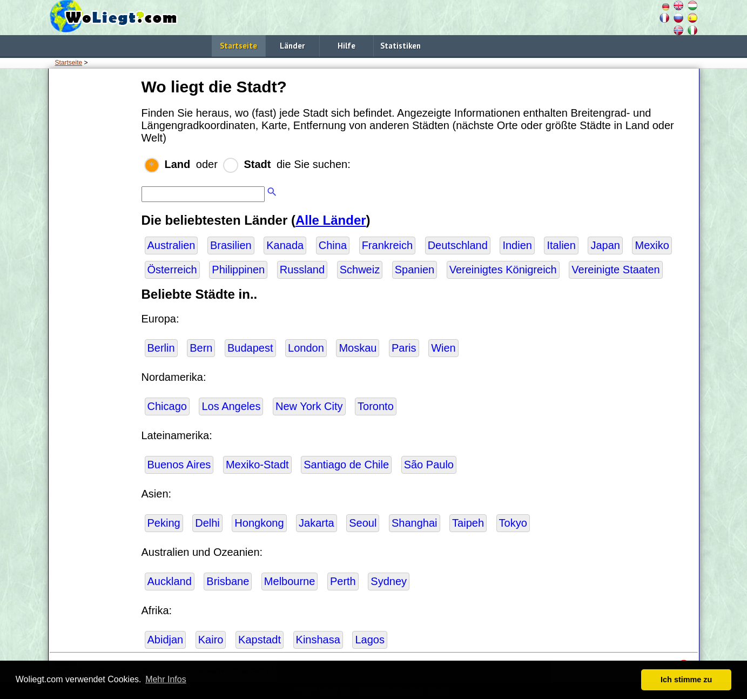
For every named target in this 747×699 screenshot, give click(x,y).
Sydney (389, 581)
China (333, 245)
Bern (201, 348)
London (306, 348)
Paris (404, 348)
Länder (292, 46)
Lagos (370, 640)
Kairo (211, 640)
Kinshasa (318, 640)
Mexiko (652, 245)
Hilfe (346, 46)
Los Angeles (230, 406)
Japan (605, 245)
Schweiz (360, 269)
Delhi (207, 523)
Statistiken (400, 46)
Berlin (161, 348)
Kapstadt (259, 640)
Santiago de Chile (346, 465)
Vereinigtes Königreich (503, 269)
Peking (163, 523)
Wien (443, 348)
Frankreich (387, 245)
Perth (343, 581)
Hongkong (259, 523)
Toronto (376, 406)
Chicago (167, 406)
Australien (171, 245)
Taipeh (468, 523)
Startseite (238, 46)
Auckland (169, 581)
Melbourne (289, 581)
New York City (309, 406)
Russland (302, 269)
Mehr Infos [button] (165, 679)
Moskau (357, 348)
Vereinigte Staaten (615, 269)
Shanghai (415, 523)
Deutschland (458, 245)
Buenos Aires (179, 465)
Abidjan (165, 640)
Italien (561, 245)
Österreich (172, 269)
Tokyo (513, 523)
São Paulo (429, 465)
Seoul (362, 523)
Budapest (250, 348)
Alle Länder (330, 220)
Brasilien (231, 245)
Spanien (414, 269)
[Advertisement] (93, 237)
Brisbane (227, 581)
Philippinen (238, 269)
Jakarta (316, 523)
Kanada (285, 245)
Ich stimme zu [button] (686, 679)
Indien (517, 245)
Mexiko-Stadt (257, 465)
